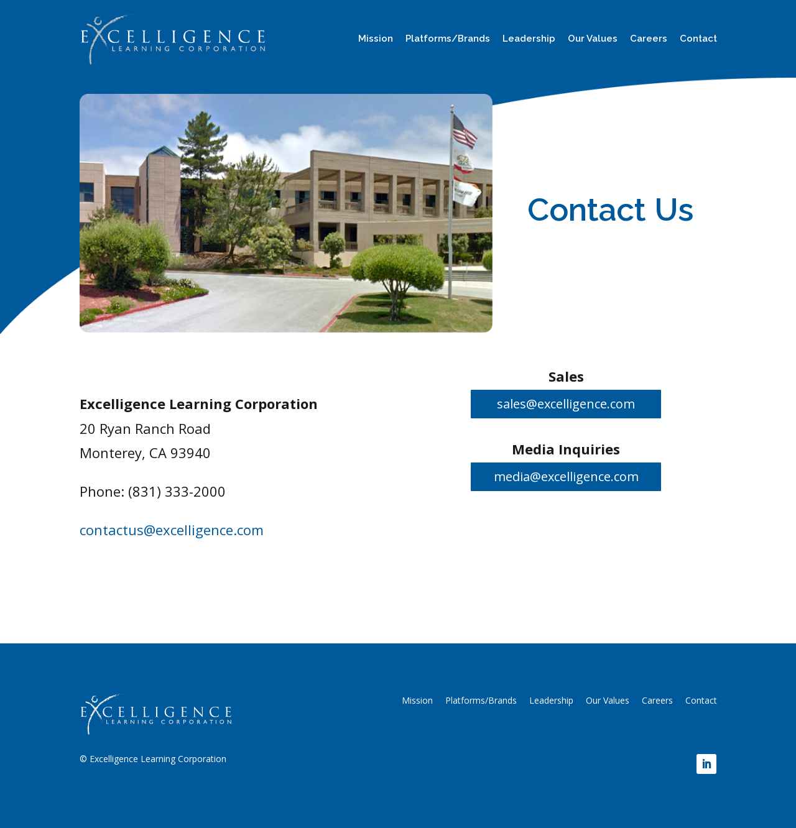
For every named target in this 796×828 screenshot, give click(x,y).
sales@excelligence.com (566, 403)
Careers (648, 38)
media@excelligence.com (566, 476)
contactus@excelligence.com (172, 529)
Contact (698, 38)
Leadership (528, 38)
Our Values (593, 38)
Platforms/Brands (447, 38)
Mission (375, 38)
